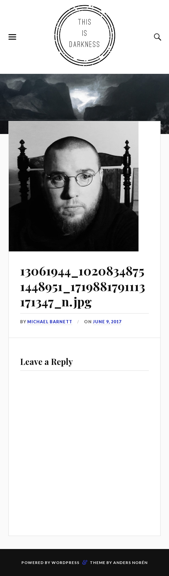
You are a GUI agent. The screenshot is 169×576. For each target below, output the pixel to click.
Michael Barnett (49, 321)
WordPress (65, 562)
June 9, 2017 (107, 321)
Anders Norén (130, 562)
